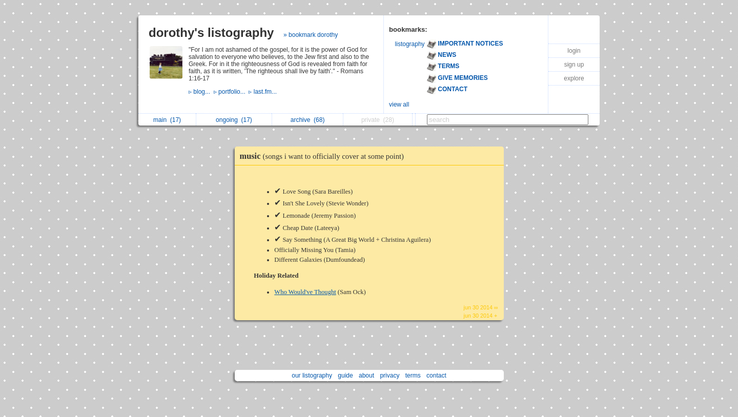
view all (399, 104)
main (167, 119)
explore (574, 78)
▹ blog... (201, 91)
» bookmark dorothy (310, 34)
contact (436, 375)
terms (413, 375)
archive (308, 119)
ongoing (234, 119)
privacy (389, 375)
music (324, 156)
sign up (574, 64)
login (573, 50)
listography (410, 44)
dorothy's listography (211, 32)
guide (345, 375)
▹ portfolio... (231, 91)
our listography (312, 375)
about (366, 375)
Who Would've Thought (305, 292)
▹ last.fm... (263, 91)
